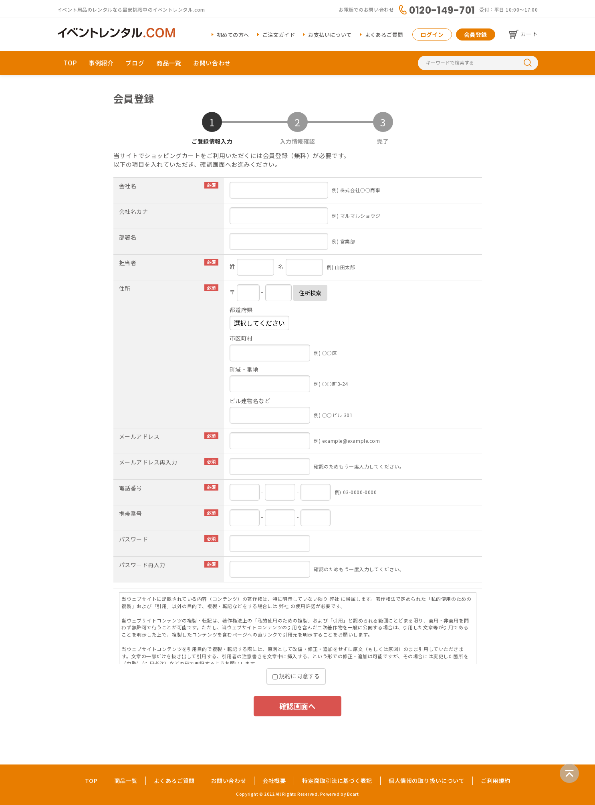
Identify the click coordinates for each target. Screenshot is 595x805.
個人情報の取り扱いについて (426, 781)
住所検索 (310, 293)
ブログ (134, 63)
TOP (70, 63)
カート (529, 34)
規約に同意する (296, 676)
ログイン (432, 34)
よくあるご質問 (384, 34)
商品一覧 (168, 63)
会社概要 (274, 781)
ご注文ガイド (278, 34)
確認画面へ (297, 706)
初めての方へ (233, 34)
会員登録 (475, 34)
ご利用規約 (495, 781)
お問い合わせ (211, 63)
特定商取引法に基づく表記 (337, 781)
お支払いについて (329, 34)
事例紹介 (101, 63)
